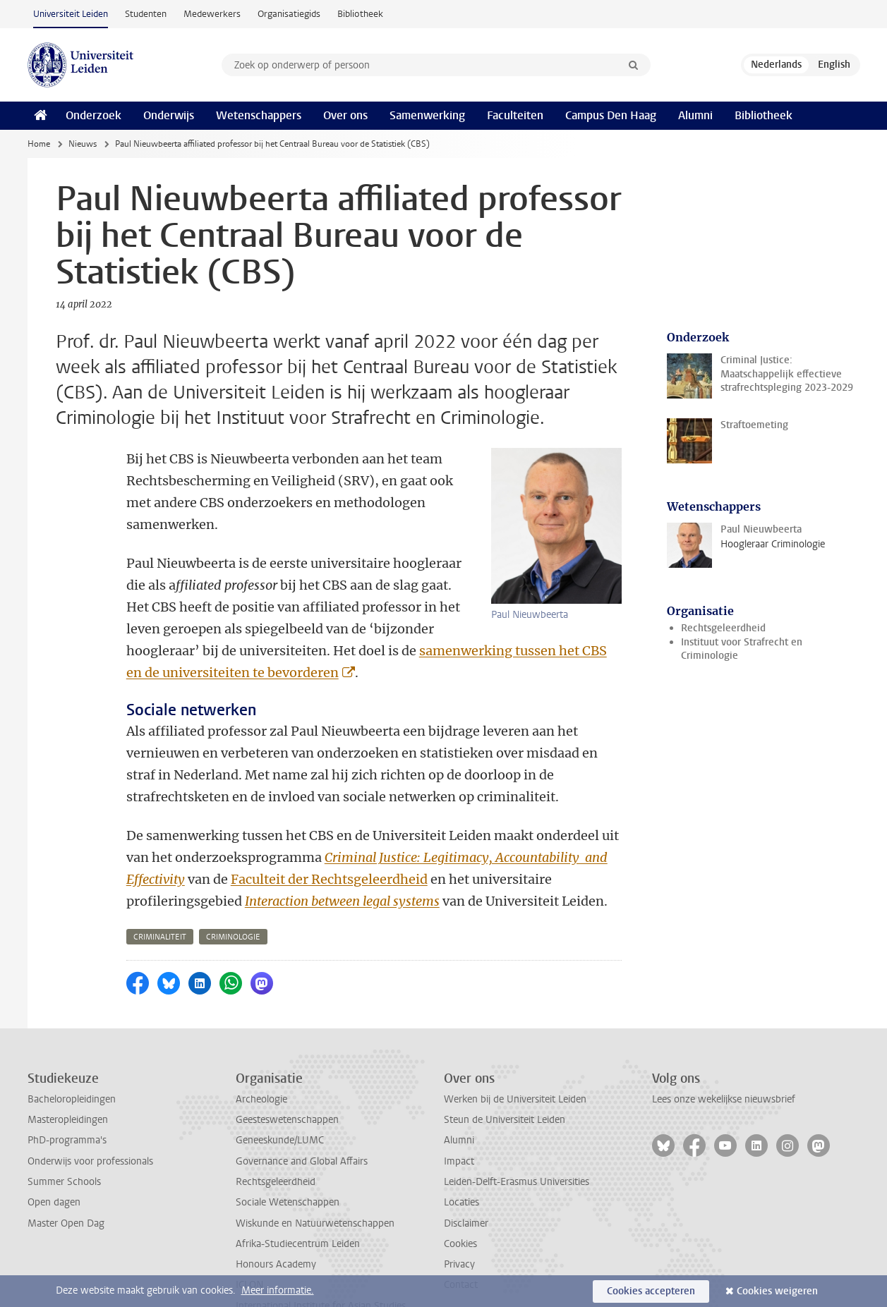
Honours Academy (276, 1220)
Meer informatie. (277, 1290)
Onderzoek (93, 115)
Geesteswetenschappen (287, 1076)
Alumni (695, 115)
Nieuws (82, 144)
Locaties (461, 1158)
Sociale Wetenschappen (287, 1158)
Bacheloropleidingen (72, 1055)
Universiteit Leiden (70, 14)
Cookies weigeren (777, 1291)
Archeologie (261, 1055)
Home (39, 144)
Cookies (460, 1200)
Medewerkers (212, 14)
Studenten (146, 14)
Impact (459, 1117)
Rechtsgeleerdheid (723, 628)
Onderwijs (168, 115)
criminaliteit (159, 893)
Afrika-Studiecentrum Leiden (298, 1200)
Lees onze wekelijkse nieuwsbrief (723, 1055)
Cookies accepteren (651, 1291)
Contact (461, 1241)
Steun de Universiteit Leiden (504, 1076)
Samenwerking (427, 115)
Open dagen (54, 1158)
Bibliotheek (360, 14)
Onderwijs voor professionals (90, 1117)
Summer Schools (64, 1138)
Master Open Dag (66, 1179)
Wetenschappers (258, 115)
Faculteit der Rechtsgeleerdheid (329, 835)
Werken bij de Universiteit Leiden (515, 1055)
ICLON (249, 1241)
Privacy (459, 1220)
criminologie (233, 893)
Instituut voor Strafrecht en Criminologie (741, 649)
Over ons (345, 115)
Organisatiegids (289, 14)
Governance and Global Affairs (302, 1117)
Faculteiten (515, 115)
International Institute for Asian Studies (321, 1262)
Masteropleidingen (68, 1076)
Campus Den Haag (610, 115)
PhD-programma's (67, 1096)
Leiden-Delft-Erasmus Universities (516, 1138)
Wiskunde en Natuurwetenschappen (315, 1179)
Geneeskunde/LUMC (280, 1096)
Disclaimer (466, 1179)
